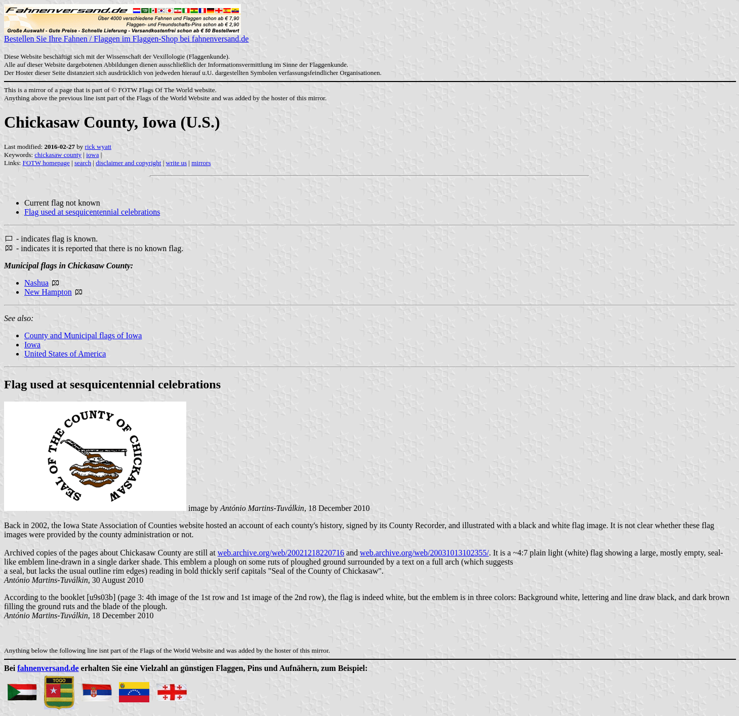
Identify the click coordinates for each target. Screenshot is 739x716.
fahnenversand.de (47, 668)
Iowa (32, 344)
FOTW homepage (45, 163)
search (82, 163)
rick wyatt (98, 146)
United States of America (65, 353)
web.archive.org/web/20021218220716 (281, 552)
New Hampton (48, 292)
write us (176, 163)
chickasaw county (57, 154)
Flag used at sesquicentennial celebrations (92, 212)
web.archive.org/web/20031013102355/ (424, 552)
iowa (92, 154)
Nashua (36, 283)
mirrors (201, 163)
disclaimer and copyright (128, 163)
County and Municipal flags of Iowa (83, 335)
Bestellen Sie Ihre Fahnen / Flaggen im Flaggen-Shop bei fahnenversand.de (126, 35)
